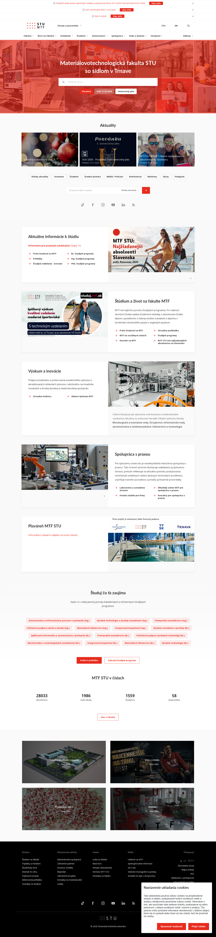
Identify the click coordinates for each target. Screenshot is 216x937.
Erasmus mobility (65, 867)
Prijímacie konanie (30, 876)
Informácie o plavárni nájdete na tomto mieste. (53, 535)
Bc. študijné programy (82, 253)
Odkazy (187, 35)
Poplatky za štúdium (31, 863)
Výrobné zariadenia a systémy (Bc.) (171, 628)
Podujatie (179, 176)
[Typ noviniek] (130, 190)
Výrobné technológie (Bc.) (175, 643)
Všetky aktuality (39, 176)
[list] (108, 176)
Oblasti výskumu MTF (82, 396)
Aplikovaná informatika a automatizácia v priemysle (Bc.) (60, 635)
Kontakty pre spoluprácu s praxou (171, 497)
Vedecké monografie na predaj (142, 871)
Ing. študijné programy (82, 258)
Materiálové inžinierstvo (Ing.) (92, 628)
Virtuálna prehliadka (168, 330)
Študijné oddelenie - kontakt (47, 263)
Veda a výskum (136, 35)
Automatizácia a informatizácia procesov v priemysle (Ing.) (59, 620)
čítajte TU (54, 245)
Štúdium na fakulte (30, 859)
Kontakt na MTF (128, 340)
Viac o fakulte (108, 717)
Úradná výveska (92, 176)
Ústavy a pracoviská (68, 25)
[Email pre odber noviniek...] (92, 190)
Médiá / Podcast (115, 176)
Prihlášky (37, 258)
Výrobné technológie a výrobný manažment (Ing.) (122, 620)
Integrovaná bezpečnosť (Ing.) (130, 628)
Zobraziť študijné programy (122, 660)
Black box (97, 863)
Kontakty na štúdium (31, 884)
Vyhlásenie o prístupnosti (182, 878)
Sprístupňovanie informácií (140, 863)
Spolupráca (117, 35)
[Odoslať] (146, 190)
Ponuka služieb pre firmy (132, 495)
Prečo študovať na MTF (44, 253)
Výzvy (166, 176)
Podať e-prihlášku (89, 660)
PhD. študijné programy (83, 263)
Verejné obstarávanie (102, 867)
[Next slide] (190, 278)
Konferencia (135, 176)
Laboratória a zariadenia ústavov (132, 489)
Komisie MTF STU (101, 871)
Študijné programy (167, 335)
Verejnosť (155, 35)
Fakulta (27, 35)
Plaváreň (86, 91)
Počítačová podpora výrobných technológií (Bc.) (161, 635)
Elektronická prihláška (32, 879)
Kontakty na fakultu (101, 876)
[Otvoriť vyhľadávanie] (188, 26)
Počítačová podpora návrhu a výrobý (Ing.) (48, 628)
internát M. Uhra (29, 871)
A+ (184, 861)
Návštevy (152, 176)
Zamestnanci (98, 35)
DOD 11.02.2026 (104, 91)
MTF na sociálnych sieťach (133, 335)
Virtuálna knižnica (42, 396)
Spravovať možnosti (171, 926)
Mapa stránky (187, 869)
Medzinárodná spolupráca (69, 859)
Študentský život (29, 867)
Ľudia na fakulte (100, 859)
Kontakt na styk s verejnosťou (141, 876)
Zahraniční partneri (65, 863)
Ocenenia (59, 176)
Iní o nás (132, 867)
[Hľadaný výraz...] (108, 82)
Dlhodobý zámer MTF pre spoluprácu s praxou (170, 489)
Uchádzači (65, 35)
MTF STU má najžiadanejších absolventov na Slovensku (172, 342)
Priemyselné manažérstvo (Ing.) (171, 620)
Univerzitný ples (126, 91)
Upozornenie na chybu (183, 882)
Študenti (81, 35)
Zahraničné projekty (66, 876)
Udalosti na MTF (135, 859)
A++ (191, 860)
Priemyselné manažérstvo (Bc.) (113, 635)
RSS (192, 873)
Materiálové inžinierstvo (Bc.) (140, 643)
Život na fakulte (46, 35)
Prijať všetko (199, 926)
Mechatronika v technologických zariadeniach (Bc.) (54, 643)
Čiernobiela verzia (186, 865)
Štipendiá (61, 871)
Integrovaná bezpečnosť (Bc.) (102, 643)
